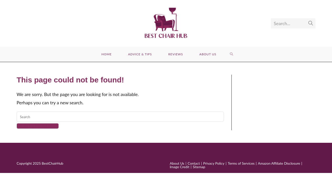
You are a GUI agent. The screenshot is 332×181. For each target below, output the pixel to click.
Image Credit (179, 167)
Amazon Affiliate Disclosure (279, 163)
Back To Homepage (37, 125)
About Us (177, 163)
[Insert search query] (120, 117)
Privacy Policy (213, 163)
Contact (194, 163)
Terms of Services (241, 163)
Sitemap (199, 167)
